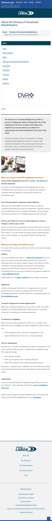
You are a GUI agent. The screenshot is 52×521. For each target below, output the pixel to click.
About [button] (5, 57)
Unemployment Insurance (26, 498)
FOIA (26, 475)
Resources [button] (6, 83)
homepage (37, 398)
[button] (5, 43)
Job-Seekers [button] (6, 66)
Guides (31, 2)
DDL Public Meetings (26, 465)
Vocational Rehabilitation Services (26, 505)
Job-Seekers (41, 181)
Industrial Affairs (26, 501)
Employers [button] (6, 70)
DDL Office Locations (26, 470)
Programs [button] (6, 75)
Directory (19, 2)
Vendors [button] (5, 79)
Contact (38, 2)
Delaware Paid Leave (26, 512)
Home (5, 49)
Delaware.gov (8, 2)
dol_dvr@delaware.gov (10, 274)
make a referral (22, 278)
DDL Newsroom (26, 460)
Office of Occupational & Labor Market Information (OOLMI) (26, 509)
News (26, 2)
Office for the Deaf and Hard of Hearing (16, 62)
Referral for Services (34, 258)
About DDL (26, 455)
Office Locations (8, 53)
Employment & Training (26, 494)
